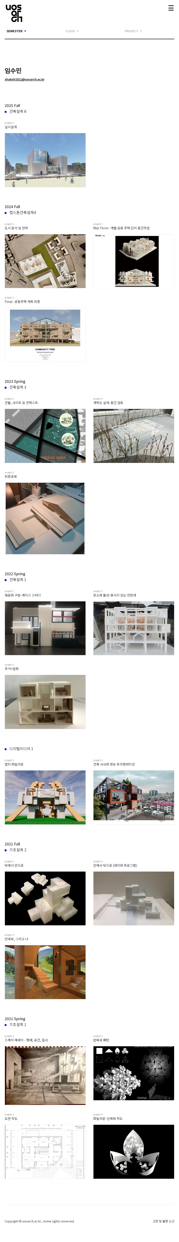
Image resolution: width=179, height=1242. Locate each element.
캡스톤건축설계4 (20, 212)
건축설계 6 (15, 111)
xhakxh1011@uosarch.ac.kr (24, 79)
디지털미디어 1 (19, 748)
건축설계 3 (15, 387)
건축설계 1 (15, 579)
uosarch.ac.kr (31, 1221)
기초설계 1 (15, 1024)
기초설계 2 (15, 849)
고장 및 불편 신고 (163, 1221)
